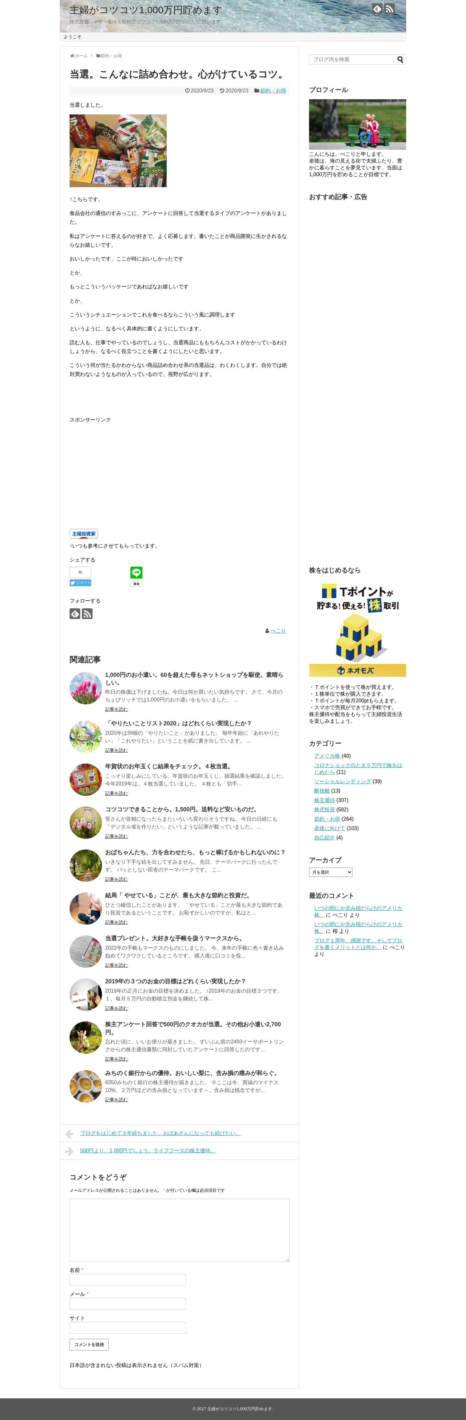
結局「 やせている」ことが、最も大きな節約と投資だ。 (178, 895)
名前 (76, 1270)
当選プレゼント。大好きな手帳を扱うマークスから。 (175, 938)
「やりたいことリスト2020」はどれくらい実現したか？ (178, 723)
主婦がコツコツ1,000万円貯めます (146, 10)
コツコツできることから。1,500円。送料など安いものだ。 (182, 809)
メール (79, 1294)
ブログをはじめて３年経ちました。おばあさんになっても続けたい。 (153, 1134)
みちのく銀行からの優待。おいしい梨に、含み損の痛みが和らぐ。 (192, 1073)
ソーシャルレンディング (342, 781)
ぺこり (278, 631)
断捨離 (322, 791)
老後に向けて (329, 828)
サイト (77, 1318)
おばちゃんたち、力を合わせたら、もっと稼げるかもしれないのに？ (195, 852)
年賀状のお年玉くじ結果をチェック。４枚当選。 (169, 766)
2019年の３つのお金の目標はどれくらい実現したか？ (175, 981)
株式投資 (324, 809)
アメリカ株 (327, 756)
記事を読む (116, 709)
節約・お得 (273, 90)
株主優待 (324, 800)
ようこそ (72, 36)
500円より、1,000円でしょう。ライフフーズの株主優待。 (140, 1151)
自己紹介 (324, 837)
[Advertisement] (180, 469)
